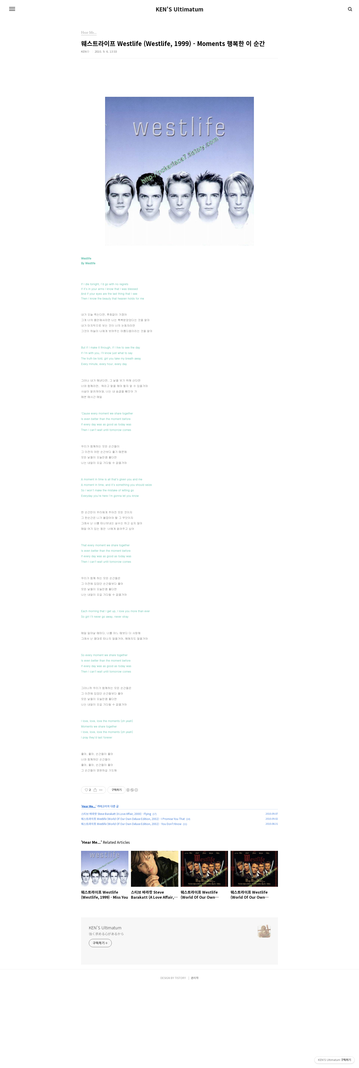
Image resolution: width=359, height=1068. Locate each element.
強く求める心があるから (106, 1015)
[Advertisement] (179, 816)
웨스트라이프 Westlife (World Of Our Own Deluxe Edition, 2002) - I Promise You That (133, 900)
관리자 (195, 1059)
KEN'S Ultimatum (179, 9)
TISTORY (180, 1059)
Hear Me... (89, 888)
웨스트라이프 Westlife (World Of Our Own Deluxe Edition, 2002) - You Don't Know (131, 905)
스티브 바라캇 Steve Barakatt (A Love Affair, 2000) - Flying (116, 895)
